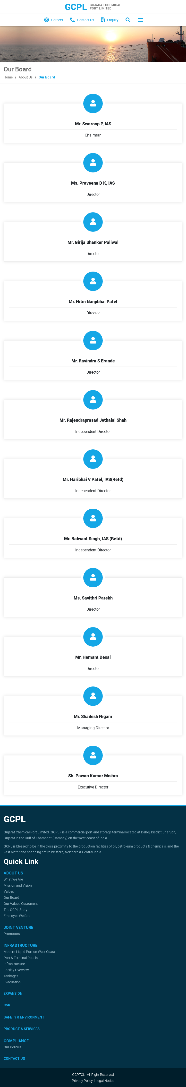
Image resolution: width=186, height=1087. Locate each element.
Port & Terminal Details (21, 957)
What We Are (13, 879)
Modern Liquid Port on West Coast (29, 951)
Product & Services (22, 1029)
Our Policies (12, 1047)
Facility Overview (16, 969)
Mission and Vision (18, 885)
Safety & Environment (24, 1017)
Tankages (11, 976)
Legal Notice (105, 1080)
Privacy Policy (82, 1080)
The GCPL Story (15, 909)
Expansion (13, 993)
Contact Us (14, 1059)
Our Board (11, 897)
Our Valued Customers (21, 903)
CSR (7, 1005)
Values (9, 891)
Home (8, 77)
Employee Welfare (17, 915)
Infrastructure (14, 963)
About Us (26, 77)
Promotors (12, 933)
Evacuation (12, 982)
